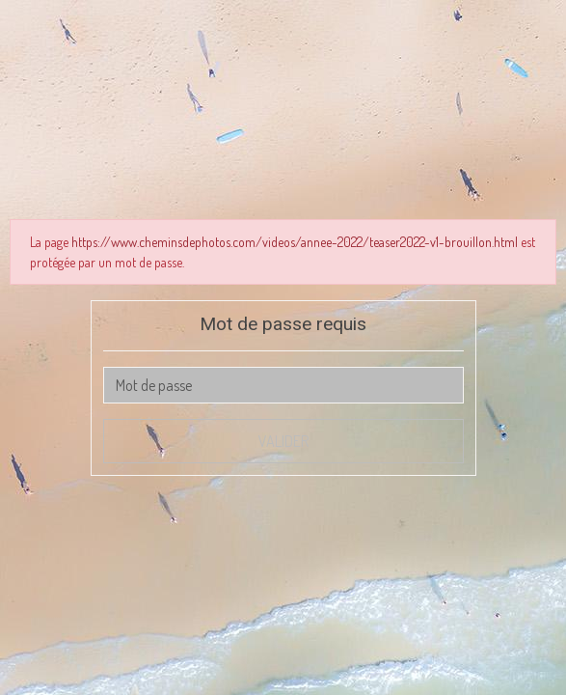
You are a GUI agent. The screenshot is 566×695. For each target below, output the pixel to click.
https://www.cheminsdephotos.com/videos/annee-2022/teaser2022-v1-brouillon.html (294, 242)
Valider (283, 441)
